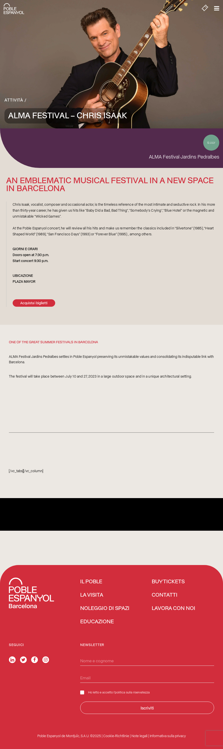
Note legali (139, 736)
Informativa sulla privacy (168, 736)
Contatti (164, 595)
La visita (91, 595)
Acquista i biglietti (34, 303)
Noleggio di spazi (104, 608)
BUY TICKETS (168, 582)
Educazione (97, 622)
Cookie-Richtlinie (116, 736)
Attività (13, 99)
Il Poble (91, 582)
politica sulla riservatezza (132, 692)
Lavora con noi (173, 608)
